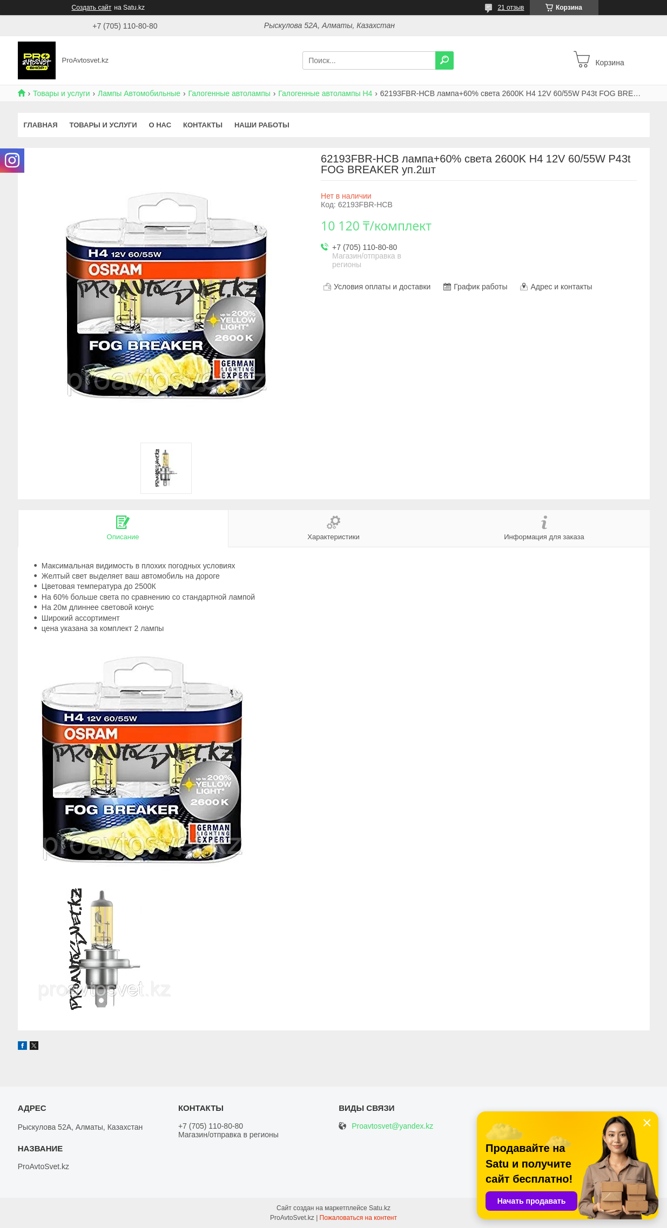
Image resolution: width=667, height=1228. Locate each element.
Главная (41, 125)
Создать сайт (92, 7)
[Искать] (444, 60)
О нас (160, 125)
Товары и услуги (61, 93)
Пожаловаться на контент (358, 1218)
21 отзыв (510, 7)
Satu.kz (379, 1208)
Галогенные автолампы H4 (325, 93)
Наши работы (261, 125)
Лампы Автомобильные (139, 93)
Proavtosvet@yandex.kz (392, 1126)
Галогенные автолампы (229, 93)
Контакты (203, 125)
